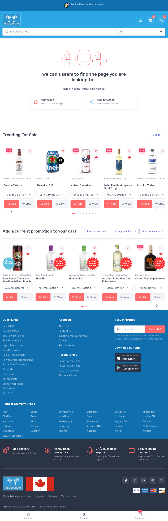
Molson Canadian (112, 184)
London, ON (149, 415)
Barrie (34, 410)
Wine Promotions (12, 349)
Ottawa (35, 424)
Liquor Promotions (13, 344)
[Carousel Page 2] (77, 212)
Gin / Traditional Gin (46, 273)
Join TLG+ (8, 392)
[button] (128, 356)
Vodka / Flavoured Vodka (114, 273)
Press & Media (66, 344)
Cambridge (149, 410)
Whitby (118, 429)
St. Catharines (151, 424)
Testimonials (10, 377)
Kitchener (120, 415)
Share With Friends (13, 382)
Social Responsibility (14, 353)
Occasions (8, 372)
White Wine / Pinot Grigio (147, 178)
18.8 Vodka (76, 277)
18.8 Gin (41, 277)
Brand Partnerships (69, 359)
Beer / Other (75, 178)
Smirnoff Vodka (46, 184)
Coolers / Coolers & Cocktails (18, 273)
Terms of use (68, 495)
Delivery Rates (11, 329)
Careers (63, 339)
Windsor (147, 429)
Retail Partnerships (69, 364)
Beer (97, 230)
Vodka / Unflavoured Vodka (50, 178)
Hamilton (64, 415)
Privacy (53, 495)
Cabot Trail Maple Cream (145, 279)
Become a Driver (68, 374)
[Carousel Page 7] (92, 212)
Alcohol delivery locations (17, 495)
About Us (64, 325)
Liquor (125, 230)
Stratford (8, 429)
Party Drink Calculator (15, 363)
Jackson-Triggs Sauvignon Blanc (14, 186)
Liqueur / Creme (143, 273)
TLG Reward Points (13, 334)
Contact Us (65, 329)
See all (158, 135)
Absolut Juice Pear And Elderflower (116, 279)
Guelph (34, 415)
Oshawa (7, 424)
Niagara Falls (122, 420)
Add (11, 203)
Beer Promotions (12, 339)
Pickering (64, 424)
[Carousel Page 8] (95, 212)
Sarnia (118, 424)
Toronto (63, 429)
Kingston (91, 415)
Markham (8, 420)
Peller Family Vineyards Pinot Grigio (149, 186)
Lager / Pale (108, 178)
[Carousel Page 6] (89, 212)
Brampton (92, 410)
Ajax (5, 410)
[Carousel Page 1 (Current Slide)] (73, 212)
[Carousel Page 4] (83, 212)
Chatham (8, 415)
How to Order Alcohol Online (18, 358)
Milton (34, 420)
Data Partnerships (69, 369)
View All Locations (13, 434)
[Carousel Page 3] (80, 212)
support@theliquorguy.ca (73, 334)
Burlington (120, 410)
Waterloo (92, 429)
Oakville (147, 420)
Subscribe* (155, 327)
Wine (152, 230)
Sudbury (35, 429)
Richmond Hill (94, 424)
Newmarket (93, 420)
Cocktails (8, 368)
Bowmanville (66, 410)
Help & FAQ (9, 325)
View (26, 203)
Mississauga (65, 420)
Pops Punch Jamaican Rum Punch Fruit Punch (18, 279)
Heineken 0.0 (77, 184)
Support (39, 495)
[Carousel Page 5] (86, 212)
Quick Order (9, 387)
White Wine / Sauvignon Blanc (18, 178)
